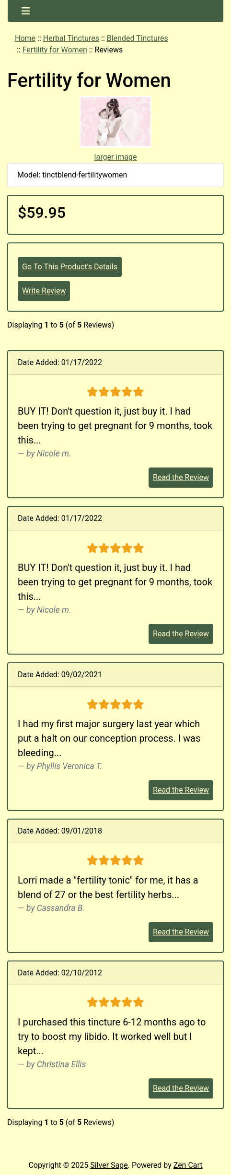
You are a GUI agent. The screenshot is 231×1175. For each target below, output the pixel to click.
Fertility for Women (55, 49)
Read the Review (181, 477)
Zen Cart (188, 1165)
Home (25, 38)
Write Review (44, 290)
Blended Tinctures (137, 38)
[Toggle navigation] (25, 11)
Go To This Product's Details (69, 266)
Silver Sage (108, 1165)
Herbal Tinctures (71, 38)
